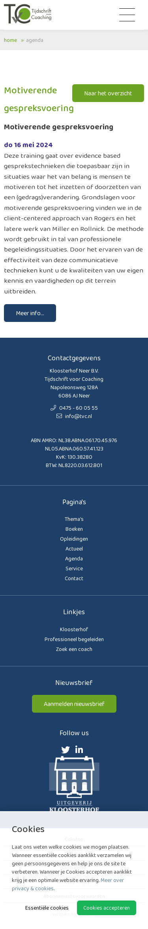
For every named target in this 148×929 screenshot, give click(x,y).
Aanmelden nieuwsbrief (74, 703)
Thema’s (74, 519)
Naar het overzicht (108, 93)
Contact (74, 578)
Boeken (74, 529)
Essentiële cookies (47, 908)
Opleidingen (74, 539)
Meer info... (30, 313)
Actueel (74, 548)
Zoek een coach (74, 649)
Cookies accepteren (106, 908)
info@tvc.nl (74, 416)
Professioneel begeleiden (74, 639)
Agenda (34, 40)
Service (74, 568)
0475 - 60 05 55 (74, 408)
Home (10, 40)
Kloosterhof (74, 629)
